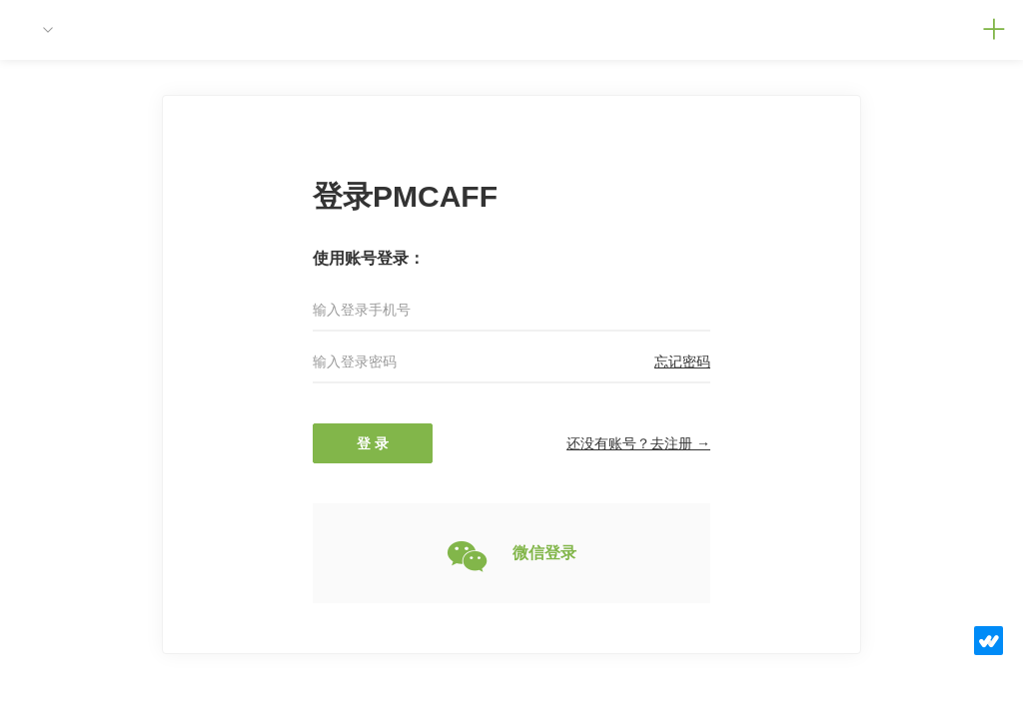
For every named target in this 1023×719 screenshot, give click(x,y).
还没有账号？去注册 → (638, 443)
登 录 (373, 443)
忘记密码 (682, 361)
